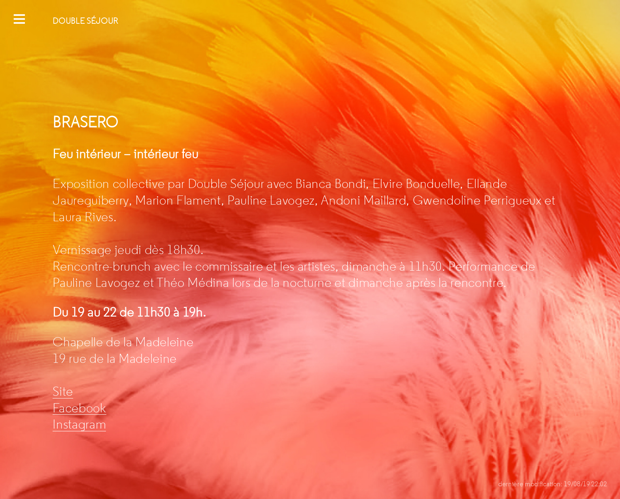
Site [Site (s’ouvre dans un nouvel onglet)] (63, 391)
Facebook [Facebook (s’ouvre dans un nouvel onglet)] (79, 408)
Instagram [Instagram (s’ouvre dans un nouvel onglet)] (79, 424)
